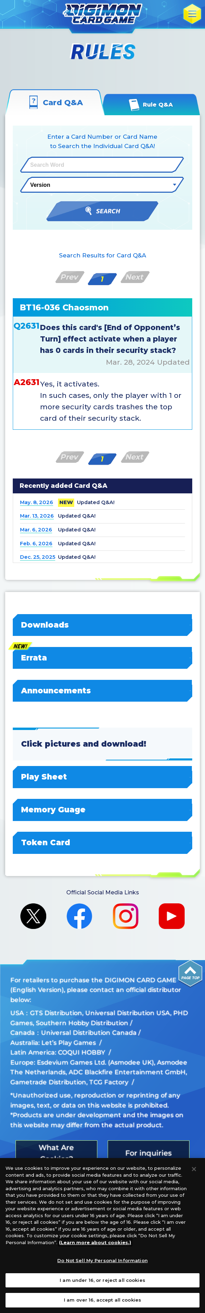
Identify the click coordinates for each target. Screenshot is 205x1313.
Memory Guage (103, 809)
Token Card (103, 842)
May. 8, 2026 (36, 502)
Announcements (103, 690)
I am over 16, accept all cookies (102, 1300)
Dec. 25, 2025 (37, 557)
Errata (103, 658)
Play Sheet (103, 777)
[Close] (194, 1169)
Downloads (103, 625)
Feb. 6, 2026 (36, 543)
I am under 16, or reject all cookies (102, 1280)
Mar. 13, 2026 (37, 516)
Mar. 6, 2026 (36, 530)
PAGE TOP (190, 974)
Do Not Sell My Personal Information (102, 1260)
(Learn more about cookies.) (95, 1242)
